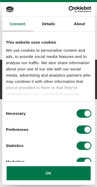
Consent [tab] (17, 24)
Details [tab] (48, 24)
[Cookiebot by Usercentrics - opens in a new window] (69, 9)
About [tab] (79, 24)
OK (48, 173)
